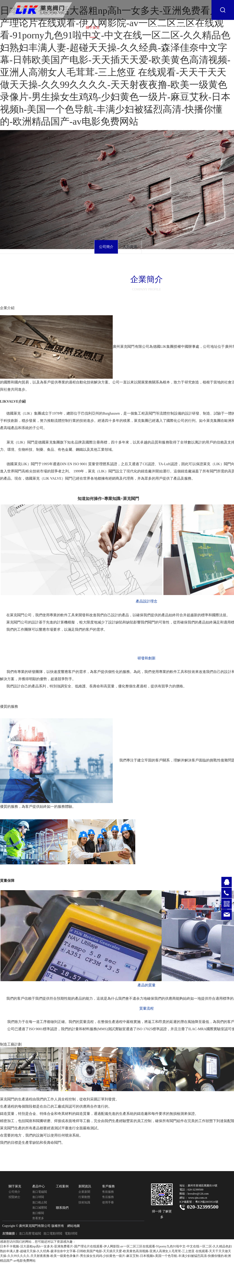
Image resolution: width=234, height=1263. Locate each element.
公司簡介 (106, 247)
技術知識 (84, 1202)
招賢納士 (14, 1197)
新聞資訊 (156, 27)
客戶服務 (177, 27)
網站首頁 (71, 27)
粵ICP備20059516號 (206, 1201)
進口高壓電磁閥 (30, 1233)
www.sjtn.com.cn (197, 1197)
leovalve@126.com (198, 1193)
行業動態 (84, 1197)
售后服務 (108, 1197)
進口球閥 (38, 1197)
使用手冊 (108, 1202)
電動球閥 (71, 1233)
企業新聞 (84, 1191)
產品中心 (114, 27)
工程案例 (135, 27)
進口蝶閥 (38, 1213)
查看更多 (38, 1218)
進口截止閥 (39, 1202)
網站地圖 (73, 1226)
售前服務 (108, 1191)
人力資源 (130, 247)
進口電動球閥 (52, 1233)
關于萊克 (92, 27)
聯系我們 (198, 27)
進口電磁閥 (39, 1191)
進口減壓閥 (39, 1207)
